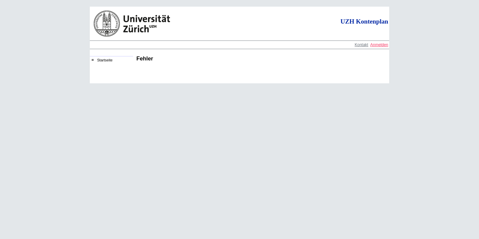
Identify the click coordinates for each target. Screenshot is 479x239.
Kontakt (361, 44)
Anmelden (379, 44)
